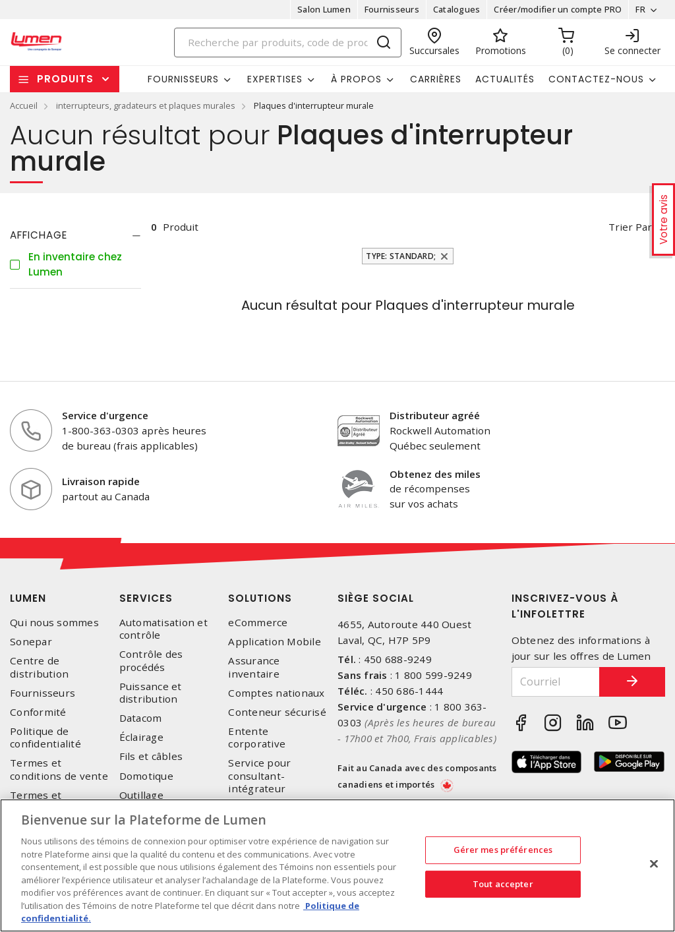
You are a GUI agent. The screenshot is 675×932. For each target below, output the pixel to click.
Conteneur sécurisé (277, 712)
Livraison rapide (101, 481)
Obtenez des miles (435, 474)
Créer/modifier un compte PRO (558, 9)
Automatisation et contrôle (163, 628)
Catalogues (457, 9)
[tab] (75, 235)
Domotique (146, 776)
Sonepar (31, 641)
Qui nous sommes (54, 622)
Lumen (28, 598)
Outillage (141, 795)
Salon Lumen (324, 9)
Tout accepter (503, 884)
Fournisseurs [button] (183, 79)
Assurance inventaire (253, 667)
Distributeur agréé (435, 415)
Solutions (260, 598)
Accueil (24, 105)
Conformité (38, 712)
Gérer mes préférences (503, 850)
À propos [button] (356, 79)
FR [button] (640, 9)
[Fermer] (653, 864)
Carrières (435, 79)
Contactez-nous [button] (596, 79)
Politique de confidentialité (45, 737)
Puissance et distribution (150, 692)
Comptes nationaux (276, 693)
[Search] (288, 42)
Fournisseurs (392, 9)
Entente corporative (256, 737)
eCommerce (257, 622)
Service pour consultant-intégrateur (259, 775)
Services (146, 598)
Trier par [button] (630, 226)
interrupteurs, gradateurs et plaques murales (145, 105)
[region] (337, 865)
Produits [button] (65, 79)
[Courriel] (556, 682)
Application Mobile (274, 641)
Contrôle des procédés (151, 660)
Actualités (505, 79)
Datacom (140, 718)
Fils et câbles (151, 756)
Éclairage (141, 737)
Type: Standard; (401, 256)
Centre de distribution (39, 667)
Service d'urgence (105, 415)
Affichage (38, 235)
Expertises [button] (275, 79)
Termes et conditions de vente (59, 769)
